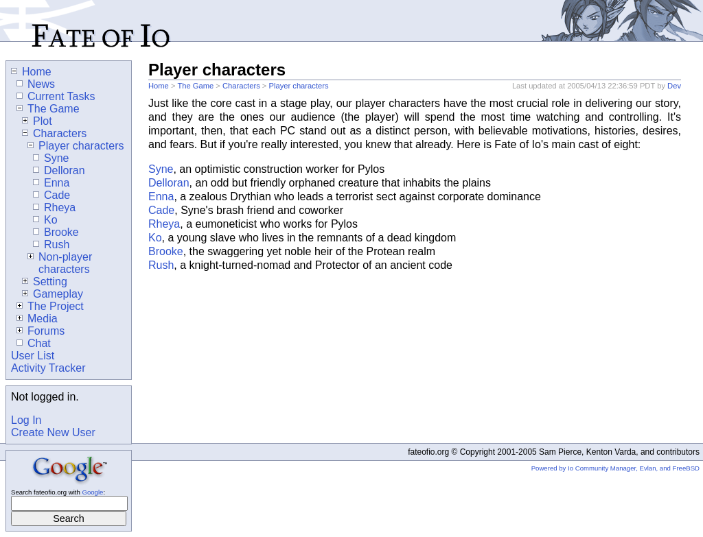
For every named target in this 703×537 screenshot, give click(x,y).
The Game (195, 86)
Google (92, 492)
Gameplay (52, 294)
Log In (26, 420)
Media (37, 318)
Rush (161, 265)
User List (32, 355)
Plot (37, 121)
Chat (33, 343)
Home (158, 86)
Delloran (168, 183)
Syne (160, 169)
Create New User (53, 432)
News (35, 84)
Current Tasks (55, 96)
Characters (241, 86)
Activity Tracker (48, 368)
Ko (155, 237)
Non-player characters (59, 263)
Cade (161, 210)
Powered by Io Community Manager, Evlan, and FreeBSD (615, 468)
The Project (50, 306)
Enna (161, 196)
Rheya (164, 224)
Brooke (165, 251)
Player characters (298, 86)
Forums (40, 331)
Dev (674, 86)
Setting (44, 281)
